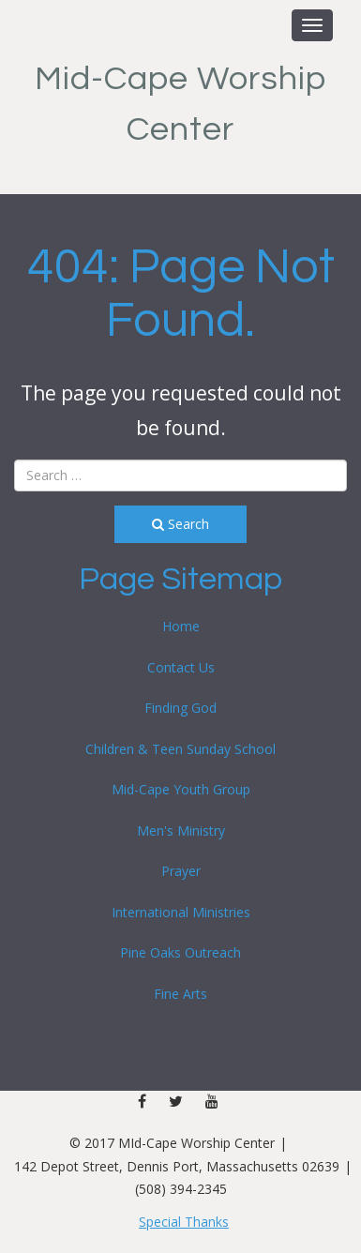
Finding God (180, 708)
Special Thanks (184, 1221)
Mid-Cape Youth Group (181, 789)
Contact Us (181, 667)
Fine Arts (180, 994)
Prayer (181, 871)
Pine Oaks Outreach (180, 952)
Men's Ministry (181, 830)
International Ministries (181, 912)
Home (181, 626)
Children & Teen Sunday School (180, 749)
